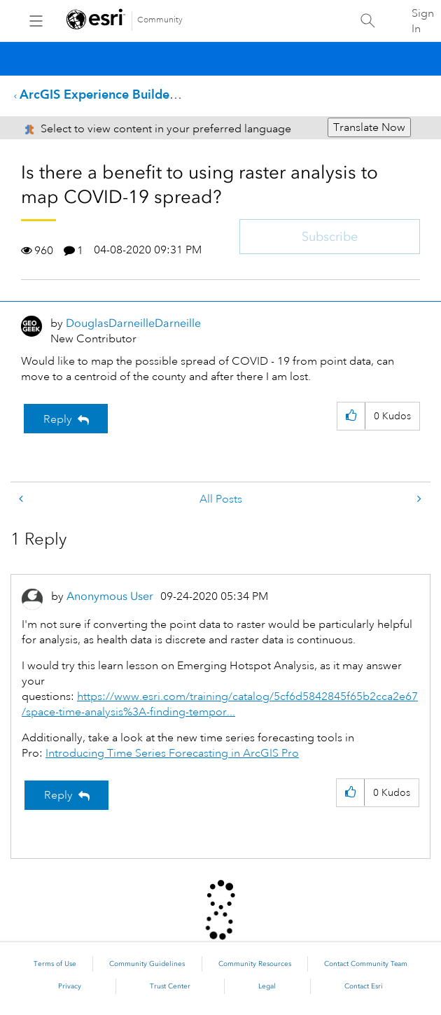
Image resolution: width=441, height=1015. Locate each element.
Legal (267, 986)
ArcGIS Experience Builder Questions (128, 94)
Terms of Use (55, 964)
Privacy (69, 986)
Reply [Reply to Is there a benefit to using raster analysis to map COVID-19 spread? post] (57, 419)
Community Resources (254, 964)
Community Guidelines (147, 964)
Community (160, 20)
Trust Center (170, 986)
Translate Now (369, 127)
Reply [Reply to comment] (58, 795)
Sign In (423, 21)
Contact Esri (363, 986)
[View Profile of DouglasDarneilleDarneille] (133, 323)
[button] (351, 416)
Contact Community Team (365, 964)
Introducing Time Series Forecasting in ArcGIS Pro (172, 753)
